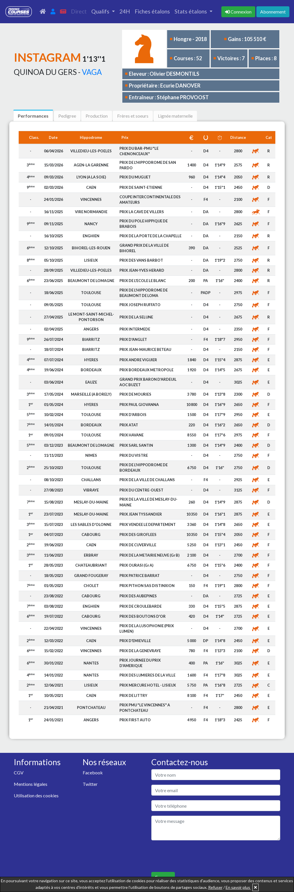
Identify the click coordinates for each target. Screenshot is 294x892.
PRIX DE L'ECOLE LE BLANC (142, 280)
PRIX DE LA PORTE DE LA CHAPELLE (150, 236)
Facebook (93, 772)
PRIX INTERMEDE (134, 329)
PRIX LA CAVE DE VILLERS (141, 211)
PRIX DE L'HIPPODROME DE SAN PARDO (147, 165)
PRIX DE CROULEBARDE (140, 606)
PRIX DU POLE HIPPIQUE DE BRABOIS (143, 224)
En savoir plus (238, 887)
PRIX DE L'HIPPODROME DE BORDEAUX (143, 467)
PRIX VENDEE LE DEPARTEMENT (147, 524)
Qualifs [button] (101, 11)
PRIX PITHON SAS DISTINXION (147, 585)
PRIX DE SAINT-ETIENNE (140, 187)
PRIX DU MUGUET (135, 177)
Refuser (215, 887)
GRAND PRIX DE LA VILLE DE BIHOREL (144, 248)
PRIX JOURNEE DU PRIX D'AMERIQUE (140, 663)
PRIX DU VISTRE (133, 455)
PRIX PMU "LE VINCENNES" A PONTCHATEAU (144, 708)
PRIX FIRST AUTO (135, 720)
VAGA (92, 72)
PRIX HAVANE (131, 435)
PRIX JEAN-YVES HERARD (141, 270)
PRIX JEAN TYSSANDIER (140, 514)
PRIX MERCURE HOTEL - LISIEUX (147, 685)
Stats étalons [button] (191, 11)
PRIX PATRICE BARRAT (139, 575)
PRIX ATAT (128, 425)
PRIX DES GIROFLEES (137, 534)
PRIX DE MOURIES (135, 394)
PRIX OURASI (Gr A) (136, 565)
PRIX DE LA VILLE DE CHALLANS (147, 479)
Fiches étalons (152, 11)
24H (124, 11)
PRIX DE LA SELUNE (136, 317)
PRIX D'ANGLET (133, 339)
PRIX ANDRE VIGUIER (138, 359)
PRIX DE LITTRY (133, 695)
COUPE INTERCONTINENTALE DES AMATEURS (150, 200)
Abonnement (273, 11)
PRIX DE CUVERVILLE (137, 545)
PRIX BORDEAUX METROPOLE (146, 370)
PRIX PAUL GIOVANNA (139, 404)
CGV (19, 772)
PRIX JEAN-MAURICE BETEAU (145, 349)
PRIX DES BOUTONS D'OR (142, 616)
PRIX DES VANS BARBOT (141, 260)
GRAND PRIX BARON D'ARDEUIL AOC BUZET (148, 382)
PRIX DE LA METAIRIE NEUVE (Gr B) (149, 555)
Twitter (90, 784)
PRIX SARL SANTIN (136, 445)
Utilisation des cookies (36, 795)
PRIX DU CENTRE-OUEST (141, 490)
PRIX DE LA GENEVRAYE (140, 650)
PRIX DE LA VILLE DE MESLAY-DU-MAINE (148, 502)
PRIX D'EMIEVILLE (135, 640)
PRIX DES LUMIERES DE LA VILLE (147, 675)
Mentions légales (30, 784)
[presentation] (195, 856)
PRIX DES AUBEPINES (138, 596)
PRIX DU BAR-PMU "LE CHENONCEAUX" (138, 151)
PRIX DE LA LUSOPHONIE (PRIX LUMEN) (146, 628)
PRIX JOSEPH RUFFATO (139, 304)
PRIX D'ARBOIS (132, 414)
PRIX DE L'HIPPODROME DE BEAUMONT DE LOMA (143, 293)
